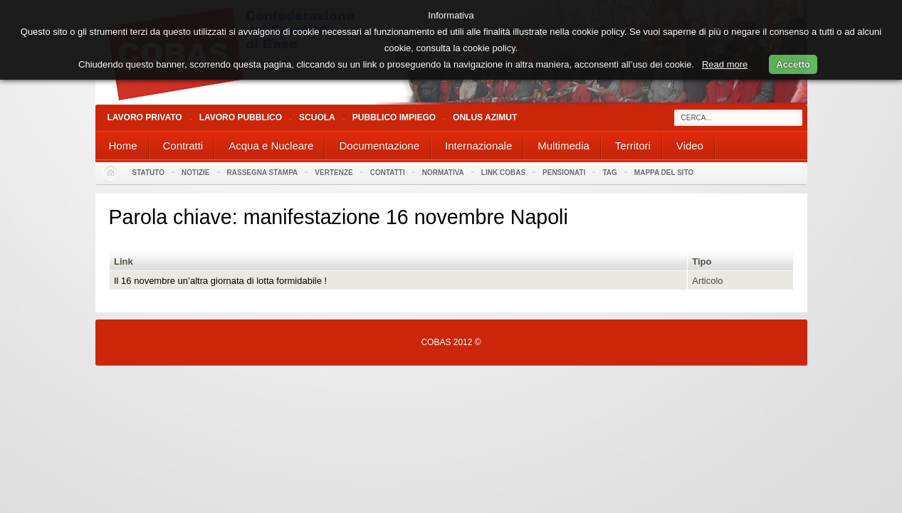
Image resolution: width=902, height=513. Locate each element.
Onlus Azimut (485, 117)
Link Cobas (503, 172)
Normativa (443, 172)
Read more (725, 64)
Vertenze (333, 172)
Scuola (317, 117)
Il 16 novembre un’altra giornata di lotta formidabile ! (220, 280)
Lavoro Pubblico (240, 117)
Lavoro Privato (144, 117)
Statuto (148, 172)
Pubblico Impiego (394, 117)
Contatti (387, 172)
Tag (609, 172)
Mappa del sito (664, 172)
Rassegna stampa (262, 172)
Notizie (195, 172)
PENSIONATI (563, 172)
